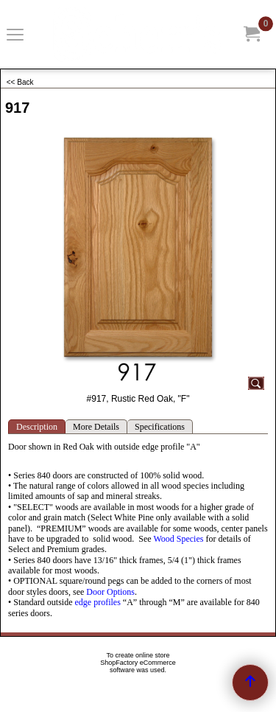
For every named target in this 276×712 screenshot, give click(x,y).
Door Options (110, 592)
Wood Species (179, 539)
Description (36, 427)
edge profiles (98, 602)
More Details (96, 427)
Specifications (160, 427)
